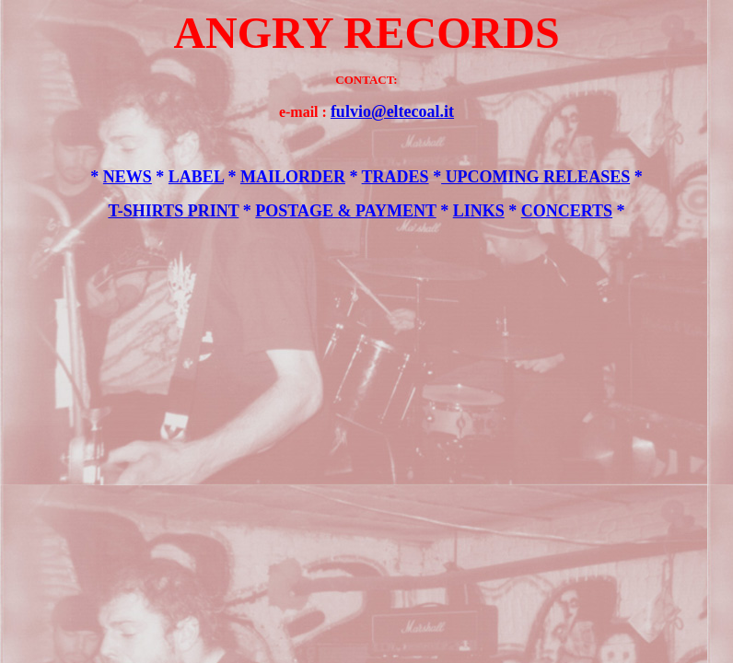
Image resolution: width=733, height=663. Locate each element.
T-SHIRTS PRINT (173, 211)
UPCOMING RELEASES (535, 177)
